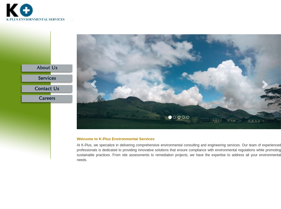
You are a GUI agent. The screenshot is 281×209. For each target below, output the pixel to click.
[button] (92, 81)
